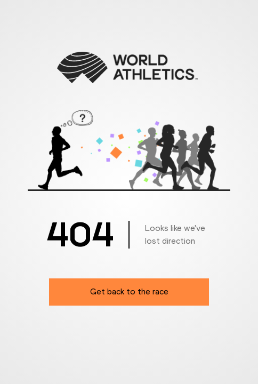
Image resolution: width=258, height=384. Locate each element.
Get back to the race (129, 291)
